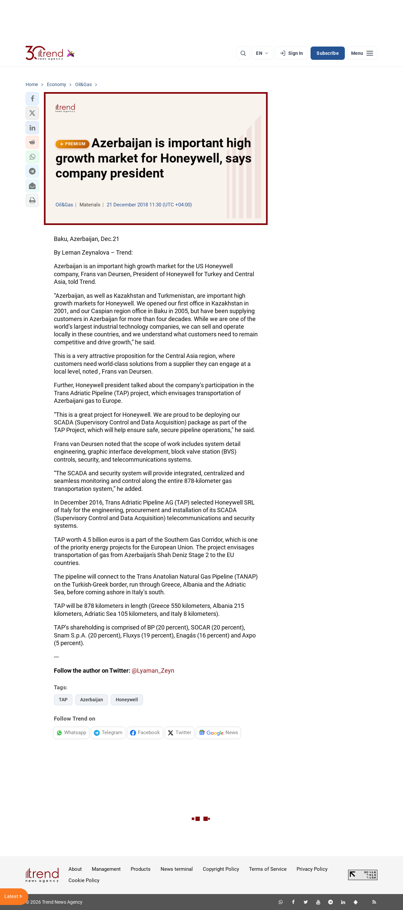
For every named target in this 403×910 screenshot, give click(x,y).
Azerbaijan (91, 699)
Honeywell (127, 699)
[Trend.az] (50, 53)
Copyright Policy (221, 869)
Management (106, 869)
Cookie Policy (83, 880)
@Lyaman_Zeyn (153, 670)
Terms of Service (268, 869)
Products (141, 869)
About (75, 869)
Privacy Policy (312, 869)
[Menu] (362, 53)
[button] (32, 98)
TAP (63, 699)
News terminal (177, 869)
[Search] (243, 53)
